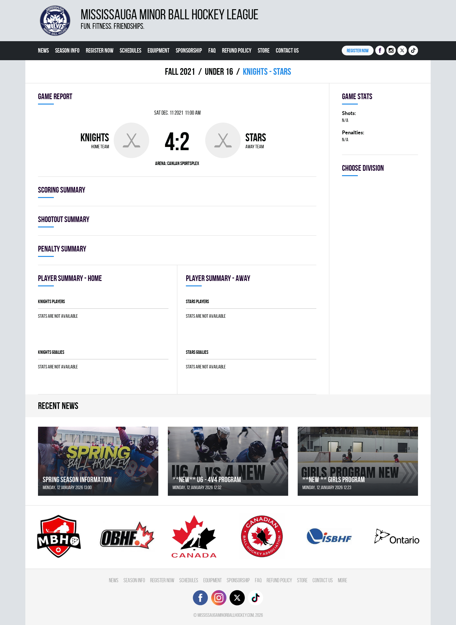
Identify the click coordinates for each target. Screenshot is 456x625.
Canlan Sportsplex (183, 163)
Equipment (158, 50)
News (43, 50)
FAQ (212, 50)
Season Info (67, 50)
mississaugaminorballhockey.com (226, 615)
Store (263, 50)
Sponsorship (189, 50)
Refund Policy (236, 50)
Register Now (99, 50)
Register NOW (358, 50)
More (43, 69)
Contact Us (287, 50)
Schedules (130, 50)
